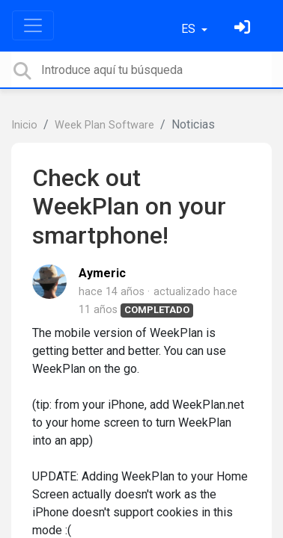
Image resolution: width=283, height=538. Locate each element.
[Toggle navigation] (33, 25)
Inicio (24, 125)
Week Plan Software (104, 125)
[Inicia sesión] (244, 28)
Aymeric (102, 273)
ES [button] (189, 29)
